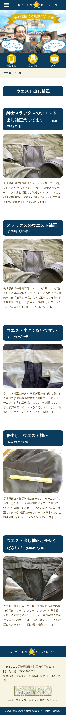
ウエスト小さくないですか (31, 330)
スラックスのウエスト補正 (31, 225)
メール (54, 60)
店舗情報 (33, 60)
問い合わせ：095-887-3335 (19, 671)
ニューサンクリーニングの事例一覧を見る (33, 693)
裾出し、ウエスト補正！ (29, 435)
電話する (11, 60)
